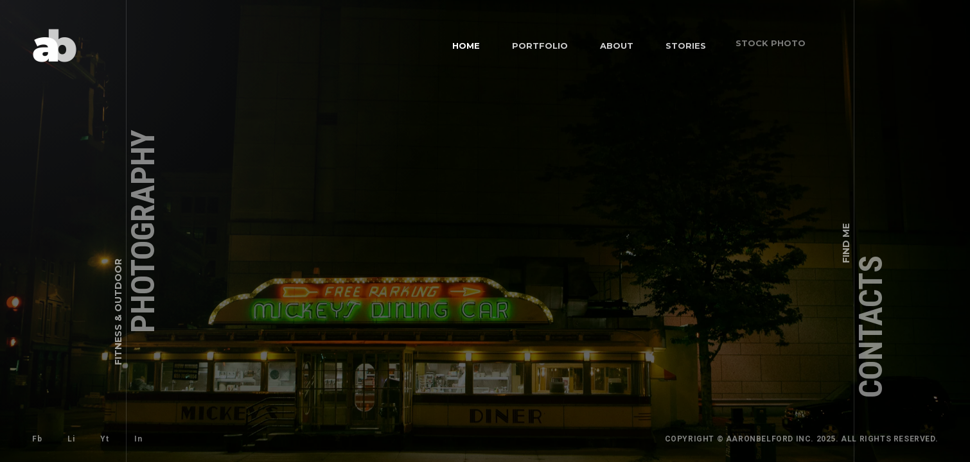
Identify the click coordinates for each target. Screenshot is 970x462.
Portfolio (539, 44)
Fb (37, 438)
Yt (98, 433)
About (611, 40)
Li (69, 437)
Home (466, 45)
